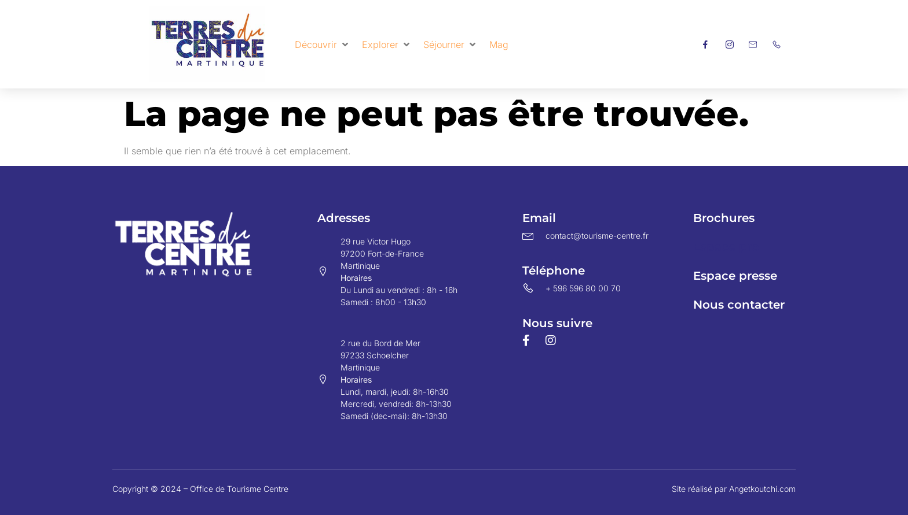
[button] (322, 44)
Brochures (724, 218)
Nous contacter (739, 305)
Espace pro (726, 247)
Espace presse (735, 276)
